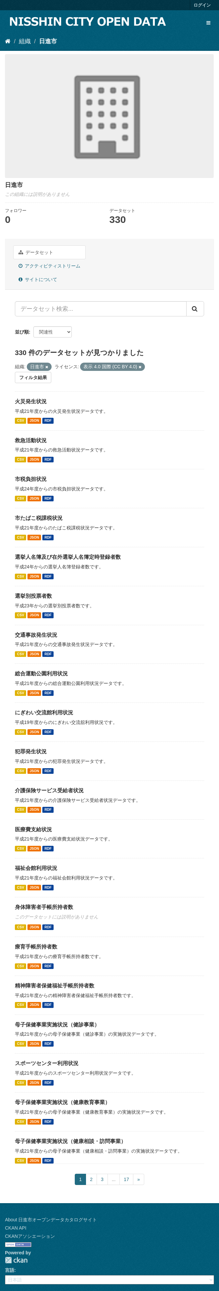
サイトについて (38, 279)
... (114, 1179)
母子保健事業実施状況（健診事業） (57, 1024)
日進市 (48, 41)
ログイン (202, 5)
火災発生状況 (31, 401)
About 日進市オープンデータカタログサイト (51, 1219)
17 (126, 1179)
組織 (25, 41)
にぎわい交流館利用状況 (44, 712)
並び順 (22, 332)
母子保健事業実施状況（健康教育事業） (62, 1102)
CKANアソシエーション (30, 1236)
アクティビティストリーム (49, 266)
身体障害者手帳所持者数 (44, 907)
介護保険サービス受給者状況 (49, 790)
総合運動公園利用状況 (41, 673)
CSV (20, 421)
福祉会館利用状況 (36, 868)
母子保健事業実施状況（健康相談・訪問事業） (70, 1141)
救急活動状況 (31, 440)
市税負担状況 (31, 479)
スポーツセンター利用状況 (46, 1063)
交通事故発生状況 (36, 635)
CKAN (16, 1260)
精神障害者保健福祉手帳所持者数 (54, 985)
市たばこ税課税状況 (39, 518)
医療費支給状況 (33, 829)
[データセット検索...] (101, 308)
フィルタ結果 (33, 377)
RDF (48, 421)
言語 (9, 1270)
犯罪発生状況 (31, 751)
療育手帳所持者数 (36, 947)
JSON (34, 421)
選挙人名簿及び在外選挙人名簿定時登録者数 (68, 557)
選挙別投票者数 (33, 596)
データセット (36, 252)
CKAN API (15, 1228)
